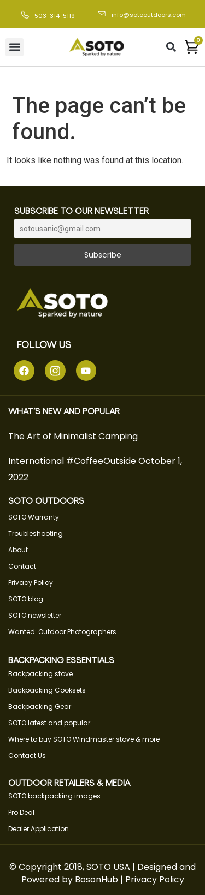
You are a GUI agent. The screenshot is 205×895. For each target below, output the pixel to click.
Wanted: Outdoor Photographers (62, 631)
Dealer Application (38, 828)
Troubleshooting (35, 533)
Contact (22, 566)
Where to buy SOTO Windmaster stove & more (84, 739)
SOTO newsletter (34, 615)
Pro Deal (21, 812)
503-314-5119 (54, 15)
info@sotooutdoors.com (149, 14)
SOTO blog (25, 599)
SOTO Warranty (33, 517)
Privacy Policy (30, 582)
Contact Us (27, 755)
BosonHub (96, 879)
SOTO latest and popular (49, 722)
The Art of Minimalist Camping (73, 436)
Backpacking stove (40, 673)
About (18, 549)
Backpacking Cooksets (47, 690)
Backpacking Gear (39, 706)
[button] (14, 47)
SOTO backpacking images (54, 796)
